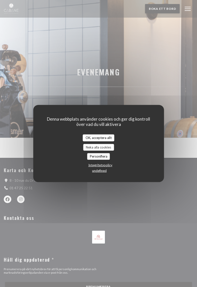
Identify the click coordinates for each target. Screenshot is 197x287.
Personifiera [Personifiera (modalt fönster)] (98, 156)
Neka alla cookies (98, 147)
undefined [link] (99, 170)
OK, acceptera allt (99, 138)
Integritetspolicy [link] (100, 165)
